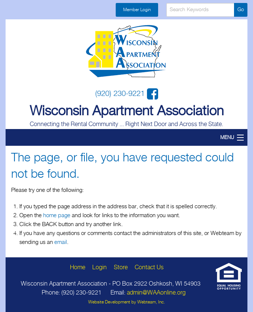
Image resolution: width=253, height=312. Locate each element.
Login (99, 267)
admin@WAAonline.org (156, 293)
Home (77, 267)
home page (56, 215)
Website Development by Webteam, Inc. (126, 302)
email (60, 242)
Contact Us (149, 267)
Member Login (137, 9)
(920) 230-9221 (121, 94)
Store (121, 267)
